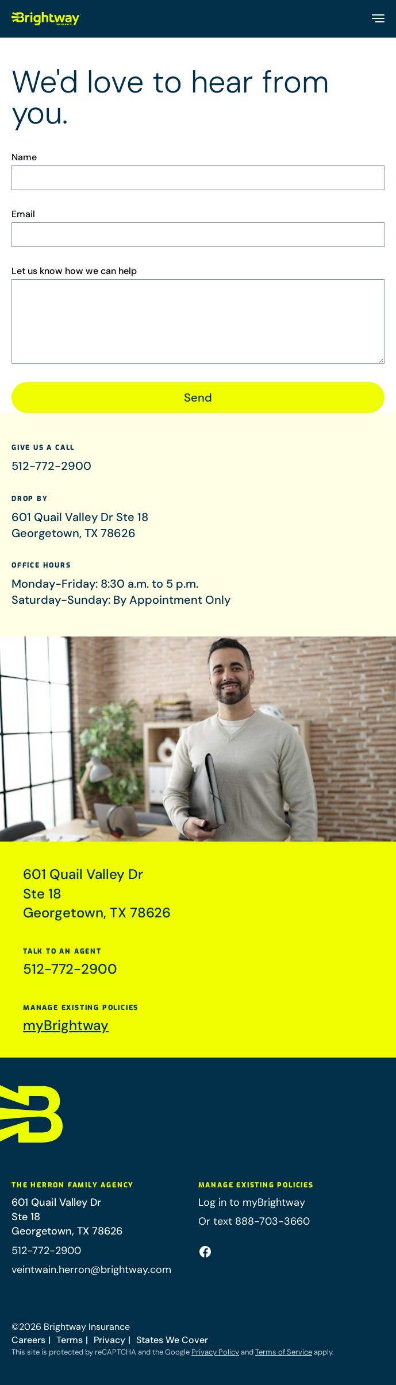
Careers (28, 1340)
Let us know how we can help (74, 271)
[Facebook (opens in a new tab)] (205, 1252)
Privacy (109, 1340)
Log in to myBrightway (251, 1202)
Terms (69, 1340)
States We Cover (172, 1340)
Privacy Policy (215, 1352)
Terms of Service (283, 1352)
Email (23, 214)
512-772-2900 (51, 467)
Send (198, 397)
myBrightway (66, 1028)
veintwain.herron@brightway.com (91, 1269)
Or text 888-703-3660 (254, 1221)
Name (24, 157)
